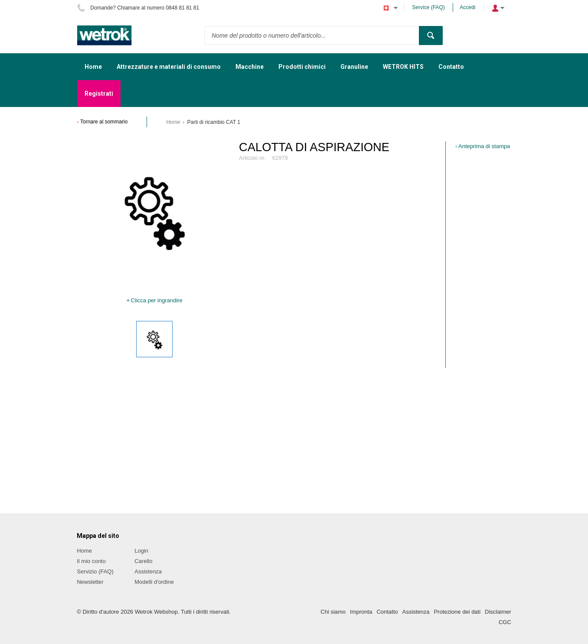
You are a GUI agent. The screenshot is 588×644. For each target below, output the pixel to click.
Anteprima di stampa (484, 146)
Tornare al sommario (103, 122)
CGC (505, 622)
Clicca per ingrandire (157, 300)
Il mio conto (91, 561)
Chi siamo (333, 611)
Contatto (387, 611)
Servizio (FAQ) (95, 571)
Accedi (467, 7)
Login (141, 550)
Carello (143, 561)
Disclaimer (498, 611)
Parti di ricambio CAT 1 (213, 122)
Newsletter (90, 582)
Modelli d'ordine (154, 582)
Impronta (361, 611)
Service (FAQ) (428, 7)
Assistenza (148, 571)
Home (173, 122)
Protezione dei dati (457, 611)
